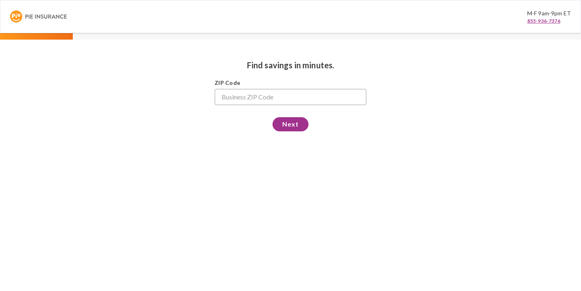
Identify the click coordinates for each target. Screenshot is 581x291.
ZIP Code (227, 82)
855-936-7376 (543, 21)
